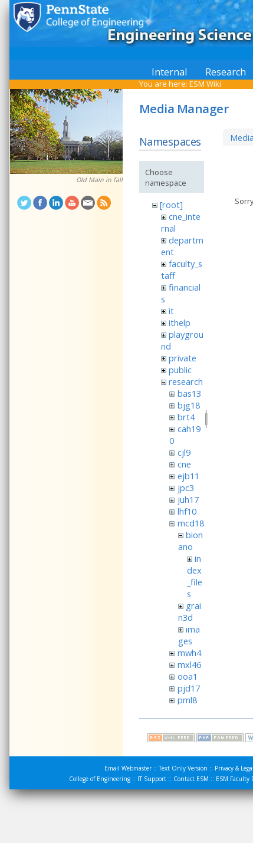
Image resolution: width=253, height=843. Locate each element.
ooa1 (188, 676)
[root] (171, 204)
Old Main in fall (99, 180)
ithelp (179, 322)
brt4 (186, 417)
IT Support (151, 779)
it (171, 311)
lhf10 (187, 511)
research (186, 381)
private (182, 358)
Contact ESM (191, 779)
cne (184, 464)
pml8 (187, 700)
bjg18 (189, 405)
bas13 (189, 393)
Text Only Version (183, 768)
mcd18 (191, 523)
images (189, 635)
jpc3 (186, 487)
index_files (194, 576)
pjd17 (189, 688)
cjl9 (184, 452)
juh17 (188, 499)
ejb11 (188, 476)
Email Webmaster (128, 768)
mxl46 (189, 664)
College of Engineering (99, 779)
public (180, 370)
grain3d (189, 611)
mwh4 (189, 652)
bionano (190, 540)
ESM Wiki (205, 83)
